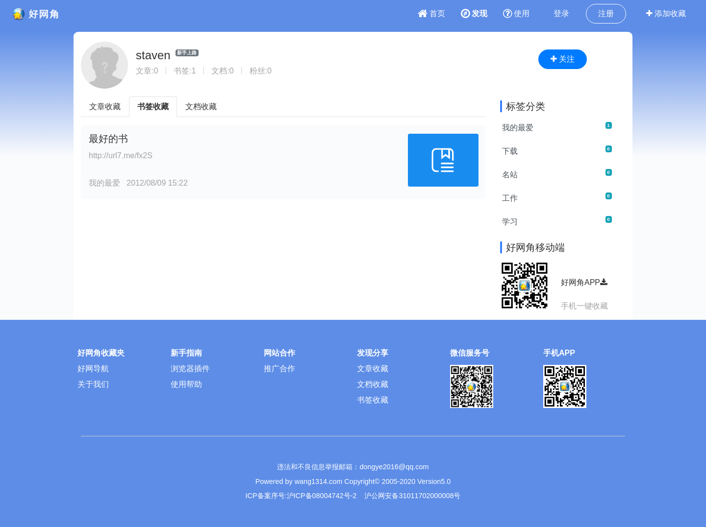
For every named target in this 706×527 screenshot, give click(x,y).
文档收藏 (201, 106)
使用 (516, 13)
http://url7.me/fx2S (120, 155)
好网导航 (93, 368)
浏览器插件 (190, 368)
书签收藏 (153, 106)
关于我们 (93, 384)
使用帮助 (186, 384)
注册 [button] (606, 13)
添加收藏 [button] (666, 13)
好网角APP (584, 282)
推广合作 (279, 368)
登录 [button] (561, 13)
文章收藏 (105, 106)
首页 (431, 13)
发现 (474, 13)
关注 (563, 59)
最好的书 (108, 138)
